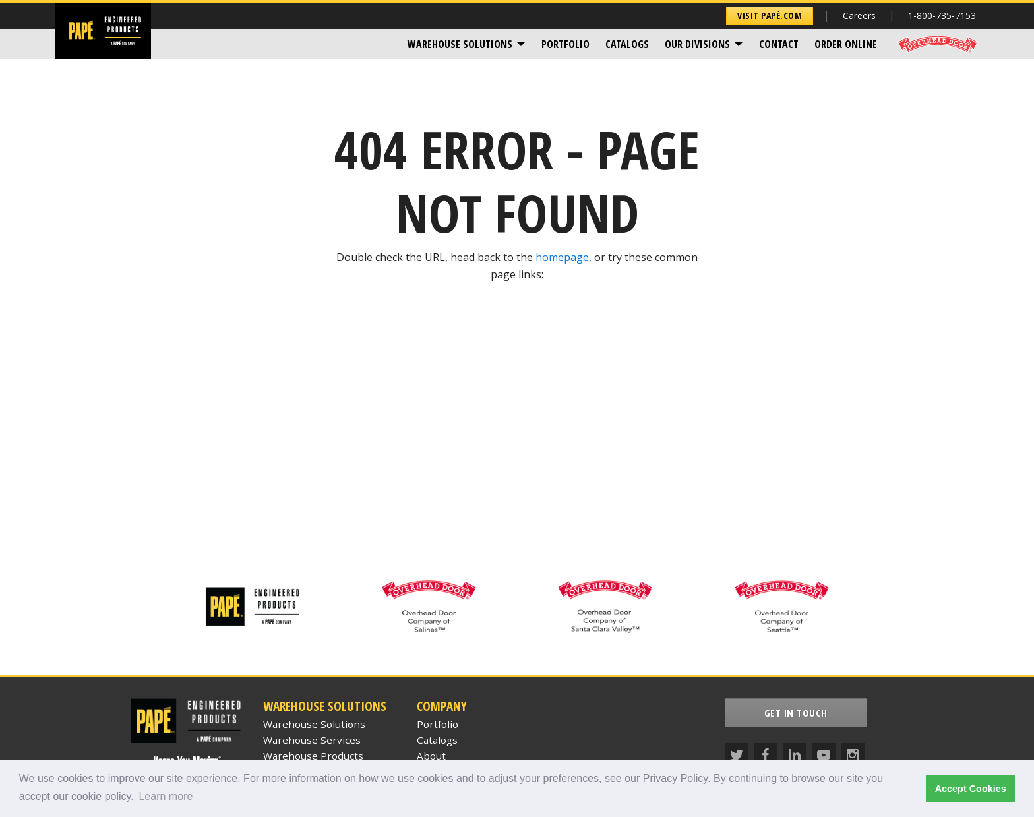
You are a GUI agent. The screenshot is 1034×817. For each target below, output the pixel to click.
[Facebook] (765, 755)
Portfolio (565, 44)
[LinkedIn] (794, 755)
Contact (779, 44)
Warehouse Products (313, 755)
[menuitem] (466, 44)
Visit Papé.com (769, 15)
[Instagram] (853, 755)
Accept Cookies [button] (970, 788)
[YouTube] (824, 755)
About (431, 755)
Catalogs (627, 44)
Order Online (845, 44)
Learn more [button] (165, 796)
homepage (562, 257)
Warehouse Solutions (460, 44)
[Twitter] (736, 755)
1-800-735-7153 (942, 15)
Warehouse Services (312, 739)
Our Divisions (697, 44)
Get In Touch (796, 712)
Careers (859, 15)
